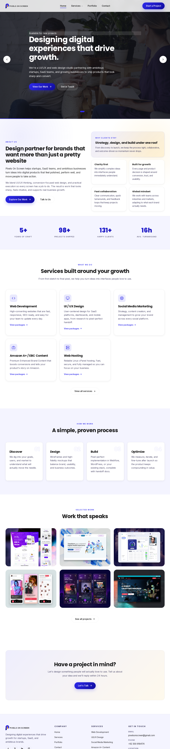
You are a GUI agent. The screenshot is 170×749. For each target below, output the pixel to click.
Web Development (100, 732)
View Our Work (42, 87)
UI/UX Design (97, 737)
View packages (19, 326)
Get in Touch (67, 87)
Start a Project (153, 6)
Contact (106, 6)
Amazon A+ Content (100, 747)
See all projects (85, 621)
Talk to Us (45, 202)
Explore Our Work (20, 202)
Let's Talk (85, 688)
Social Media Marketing (102, 742)
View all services (85, 393)
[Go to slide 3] (89, 111)
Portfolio (92, 6)
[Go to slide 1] (82, 111)
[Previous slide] (6, 59)
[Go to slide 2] (86, 111)
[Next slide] (163, 59)
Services (77, 6)
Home (63, 6)
